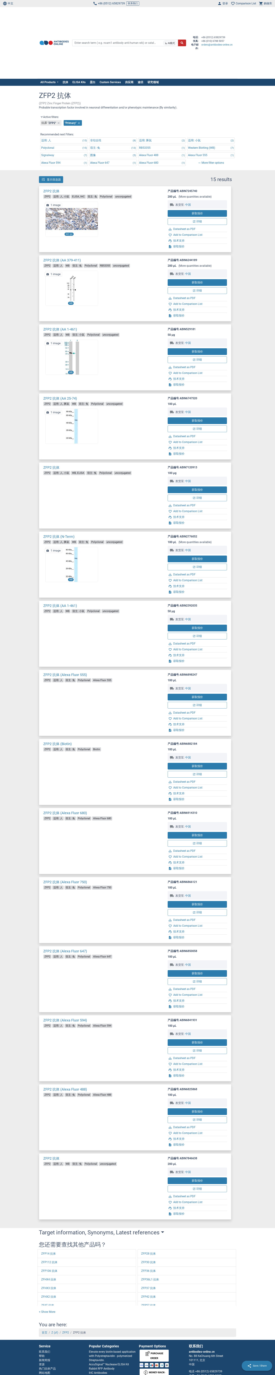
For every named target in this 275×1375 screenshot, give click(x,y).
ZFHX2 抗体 (48, 1296)
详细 (197, 221)
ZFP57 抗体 (148, 1305)
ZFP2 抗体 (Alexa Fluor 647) (65, 951)
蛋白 (92, 82)
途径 (140, 82)
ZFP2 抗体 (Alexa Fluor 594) (65, 1020)
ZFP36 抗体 (148, 1271)
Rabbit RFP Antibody (102, 1368)
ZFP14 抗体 (48, 1253)
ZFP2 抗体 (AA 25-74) (60, 398)
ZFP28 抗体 (148, 1253)
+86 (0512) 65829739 (109, 3)
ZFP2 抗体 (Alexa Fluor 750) (65, 882)
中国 (188, 204)
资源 (42, 1364)
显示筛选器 (51, 179)
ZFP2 (65, 1332)
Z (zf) (54, 1332)
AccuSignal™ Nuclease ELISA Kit (109, 1364)
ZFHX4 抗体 (48, 1279)
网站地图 (44, 1372)
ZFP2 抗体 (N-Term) (59, 536)
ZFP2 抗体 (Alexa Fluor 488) (65, 1089)
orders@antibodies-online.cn (217, 44)
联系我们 (133, 3)
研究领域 (153, 82)
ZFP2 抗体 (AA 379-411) (62, 260)
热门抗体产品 (47, 1368)
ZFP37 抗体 (148, 1288)
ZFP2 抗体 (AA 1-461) (60, 329)
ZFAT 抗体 (47, 1305)
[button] (47, 1311)
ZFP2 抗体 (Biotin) (57, 744)
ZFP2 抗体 (51, 191)
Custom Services (110, 82)
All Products (48, 82)
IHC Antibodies (98, 1372)
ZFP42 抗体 (148, 1296)
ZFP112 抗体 (49, 1262)
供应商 (129, 82)
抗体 (65, 82)
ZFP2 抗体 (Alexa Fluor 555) (65, 675)
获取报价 (197, 213)
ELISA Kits (79, 82)
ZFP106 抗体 (49, 1271)
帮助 (42, 1356)
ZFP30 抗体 (148, 1262)
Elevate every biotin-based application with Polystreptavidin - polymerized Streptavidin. (112, 1356)
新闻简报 (44, 1360)
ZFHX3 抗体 (48, 1288)
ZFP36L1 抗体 (150, 1279)
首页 (44, 1332)
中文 (8, 3)
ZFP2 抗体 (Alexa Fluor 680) (65, 813)
